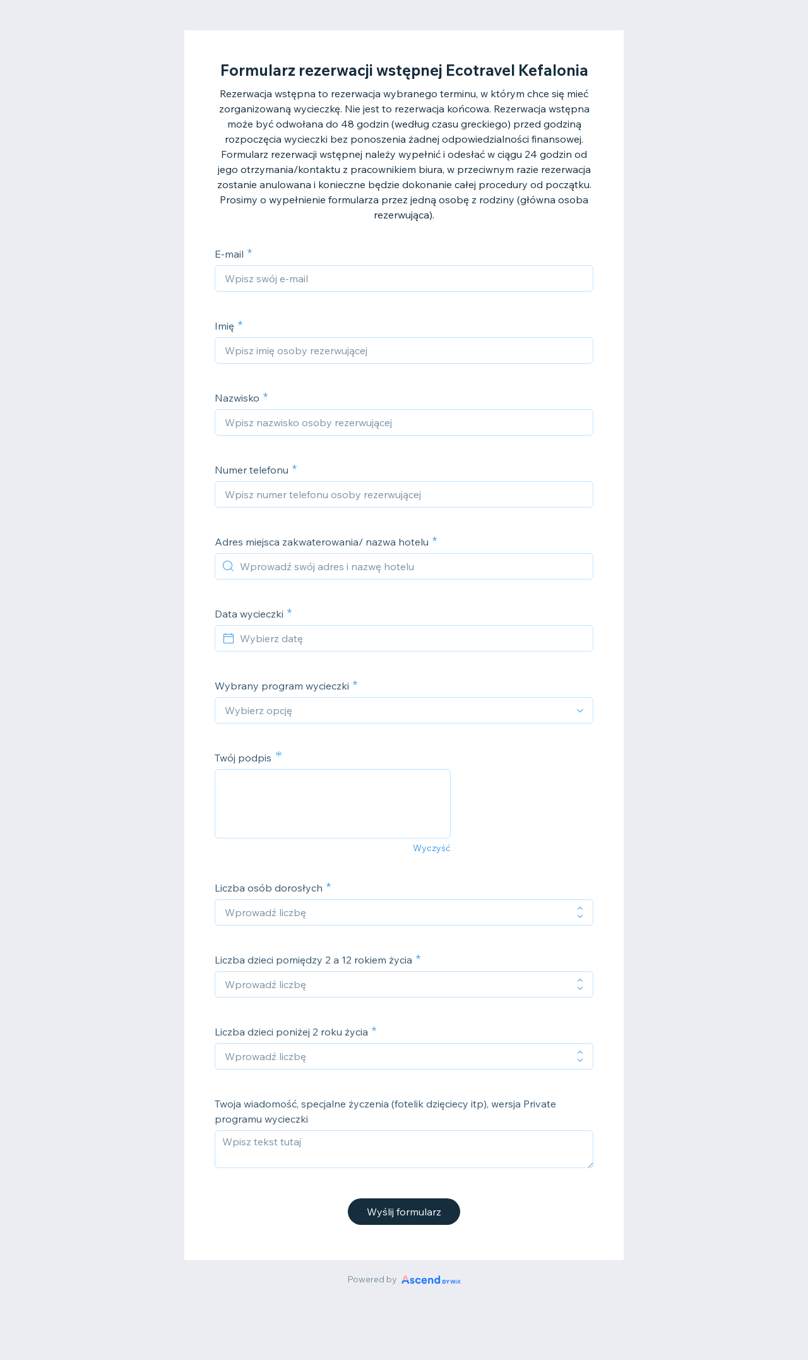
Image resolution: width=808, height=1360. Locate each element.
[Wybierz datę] (411, 638)
